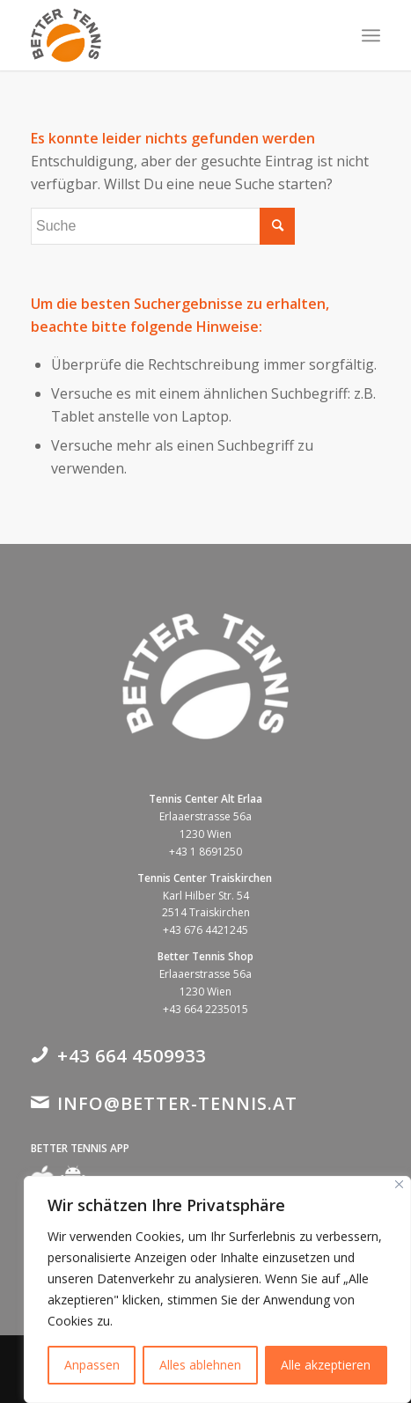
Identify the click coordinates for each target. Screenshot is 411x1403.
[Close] (399, 1184)
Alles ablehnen (200, 1364)
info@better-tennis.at (177, 1103)
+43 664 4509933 (131, 1056)
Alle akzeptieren (326, 1364)
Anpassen (92, 1364)
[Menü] (371, 35)
